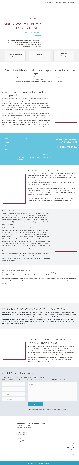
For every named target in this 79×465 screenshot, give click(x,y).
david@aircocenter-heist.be (65, 2)
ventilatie (42, 175)
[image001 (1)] (18, 6)
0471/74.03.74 (68, 146)
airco (73, 173)
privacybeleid (23, 159)
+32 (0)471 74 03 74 (51, 2)
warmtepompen (33, 175)
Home (30, 18)
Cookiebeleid (20, 438)
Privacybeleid (20, 441)
